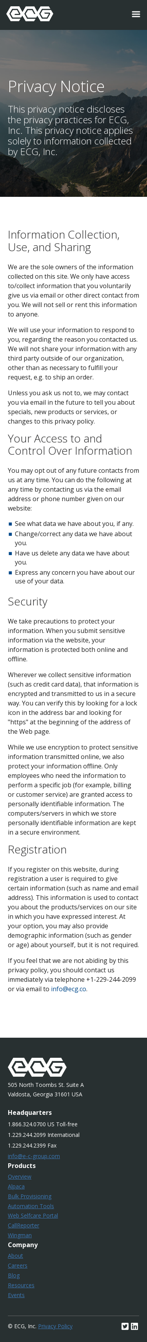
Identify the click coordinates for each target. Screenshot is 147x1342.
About (15, 1255)
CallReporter (23, 1225)
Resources (21, 1285)
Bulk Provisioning (29, 1196)
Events (16, 1295)
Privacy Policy (55, 1326)
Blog (14, 1275)
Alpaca (16, 1186)
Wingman (20, 1235)
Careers (17, 1265)
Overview (19, 1176)
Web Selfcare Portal (33, 1215)
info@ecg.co (68, 989)
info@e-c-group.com (34, 1156)
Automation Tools (31, 1206)
